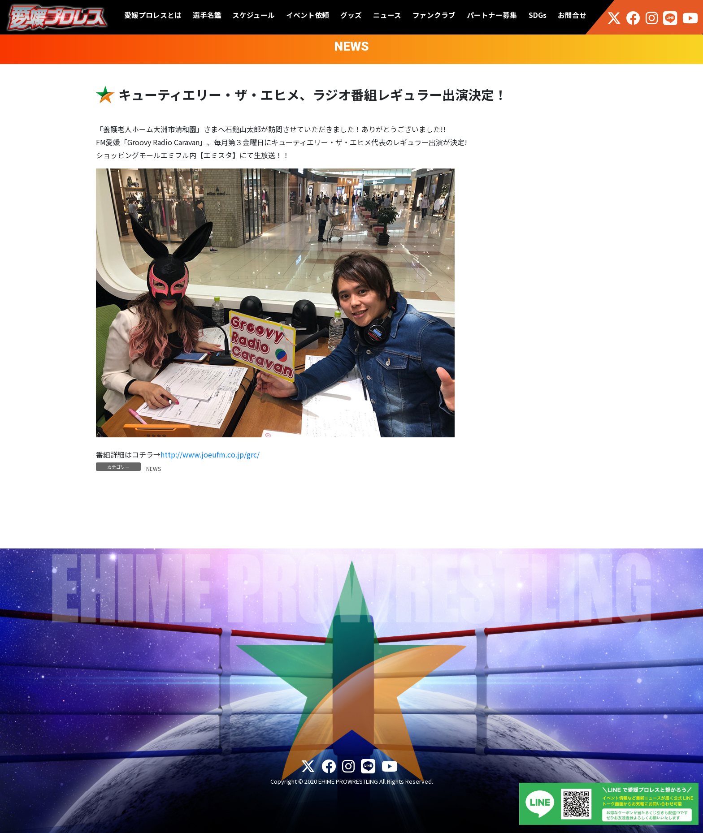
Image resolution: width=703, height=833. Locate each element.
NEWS (153, 468)
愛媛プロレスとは (153, 15)
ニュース (387, 15)
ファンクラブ (434, 15)
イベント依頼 (307, 15)
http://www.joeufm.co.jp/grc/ (210, 454)
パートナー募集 (492, 15)
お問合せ (572, 15)
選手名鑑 (207, 15)
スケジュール (253, 15)
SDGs (538, 15)
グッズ (351, 15)
